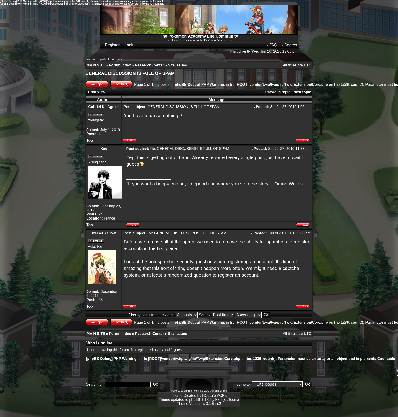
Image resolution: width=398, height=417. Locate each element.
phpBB (187, 390)
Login (128, 45)
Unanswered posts (95, 59)
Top (89, 140)
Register (111, 45)
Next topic (302, 92)
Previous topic (277, 92)
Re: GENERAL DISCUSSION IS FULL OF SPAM (189, 149)
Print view (96, 92)
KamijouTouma (227, 400)
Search (289, 45)
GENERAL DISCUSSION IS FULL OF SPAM (130, 73)
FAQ (272, 45)
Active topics (115, 59)
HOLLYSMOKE (214, 395)
